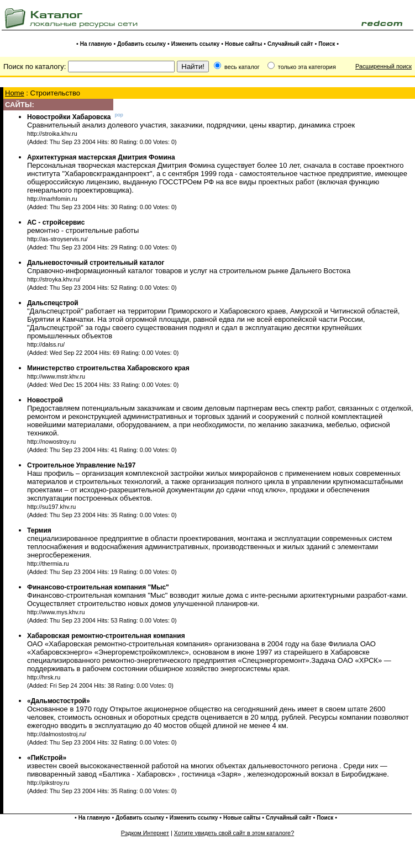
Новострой (45, 400)
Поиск (326, 44)
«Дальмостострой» (58, 701)
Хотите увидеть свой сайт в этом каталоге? (234, 833)
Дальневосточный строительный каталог (96, 263)
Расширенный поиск (383, 66)
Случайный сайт (290, 44)
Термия (39, 530)
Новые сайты (243, 44)
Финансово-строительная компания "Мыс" (98, 587)
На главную (96, 44)
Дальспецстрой (52, 303)
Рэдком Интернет (145, 833)
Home (14, 93)
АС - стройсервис (56, 222)
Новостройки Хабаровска (69, 117)
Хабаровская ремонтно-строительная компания (106, 636)
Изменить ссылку (195, 44)
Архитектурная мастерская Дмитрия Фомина (101, 157)
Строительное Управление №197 (81, 465)
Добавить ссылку (141, 44)
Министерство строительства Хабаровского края (108, 368)
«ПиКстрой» (46, 758)
